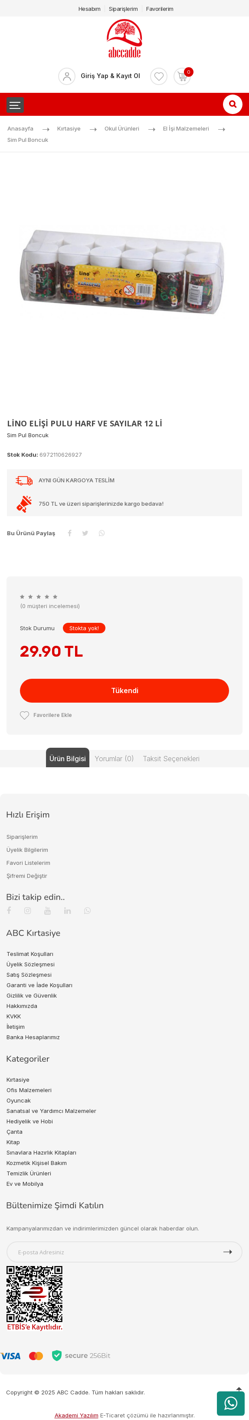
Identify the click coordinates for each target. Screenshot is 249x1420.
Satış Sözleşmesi (29, 974)
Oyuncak (19, 1100)
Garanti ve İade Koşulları (39, 985)
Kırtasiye (69, 128)
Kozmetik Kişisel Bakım (37, 1162)
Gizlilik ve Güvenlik (32, 995)
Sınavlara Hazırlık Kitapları (41, 1152)
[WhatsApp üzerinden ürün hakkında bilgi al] (231, 1403)
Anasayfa (20, 128)
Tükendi (124, 690)
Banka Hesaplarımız (33, 1037)
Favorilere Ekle (46, 715)
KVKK (14, 1016)
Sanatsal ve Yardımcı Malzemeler (51, 1110)
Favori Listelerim (28, 862)
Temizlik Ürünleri (29, 1173)
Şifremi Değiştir (27, 875)
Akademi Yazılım (76, 1415)
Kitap (13, 1142)
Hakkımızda (22, 1005)
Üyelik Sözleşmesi (31, 964)
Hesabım (90, 8)
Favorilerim (160, 8)
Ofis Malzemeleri (29, 1089)
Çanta (15, 1131)
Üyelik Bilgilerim (27, 849)
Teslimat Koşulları (30, 953)
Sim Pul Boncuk (27, 139)
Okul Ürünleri (122, 128)
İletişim (16, 1026)
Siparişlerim (123, 8)
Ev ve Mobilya (25, 1183)
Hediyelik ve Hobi (30, 1121)
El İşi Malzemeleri (186, 128)
